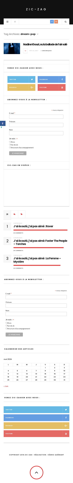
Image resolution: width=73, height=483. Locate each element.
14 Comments (18, 250)
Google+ (22, 87)
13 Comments (18, 268)
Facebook (52, 79)
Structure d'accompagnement (22, 147)
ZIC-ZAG (36, 9)
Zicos (13, 142)
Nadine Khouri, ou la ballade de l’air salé (45, 44)
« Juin (6, 386)
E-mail (12, 113)
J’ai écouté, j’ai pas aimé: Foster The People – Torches (40, 242)
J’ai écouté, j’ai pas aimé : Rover (33, 226)
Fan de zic (14, 145)
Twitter (22, 79)
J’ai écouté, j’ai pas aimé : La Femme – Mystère (37, 260)
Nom (11, 130)
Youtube (52, 87)
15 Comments (18, 233)
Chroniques (47, 50)
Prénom (12, 121)
